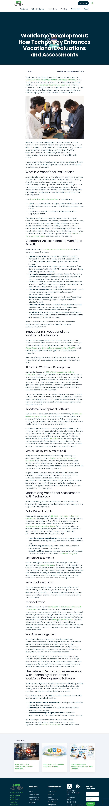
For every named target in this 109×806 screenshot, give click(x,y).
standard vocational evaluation (43, 199)
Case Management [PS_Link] (53, 798)
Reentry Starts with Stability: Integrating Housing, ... (53, 765)
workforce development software (40, 526)
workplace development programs (55, 85)
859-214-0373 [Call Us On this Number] (71, 802)
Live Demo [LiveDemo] (83, 3)
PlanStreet (54, 438)
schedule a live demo (51, 725)
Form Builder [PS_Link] (52, 802)
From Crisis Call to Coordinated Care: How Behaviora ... (24, 766)
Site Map (32, 803)
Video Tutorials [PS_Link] (34, 794)
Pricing (64, 9)
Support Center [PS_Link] (34, 797)
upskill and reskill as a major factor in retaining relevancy (50, 80)
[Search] (92, 3)
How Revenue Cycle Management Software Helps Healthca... (82, 766)
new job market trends (63, 619)
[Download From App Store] (69, 786)
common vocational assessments (57, 249)
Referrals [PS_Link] (51, 794)
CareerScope (31, 348)
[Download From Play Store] (78, 786)
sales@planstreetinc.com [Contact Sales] (76, 805)
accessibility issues (46, 565)
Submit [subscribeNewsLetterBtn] (90, 804)
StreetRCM (52, 9)
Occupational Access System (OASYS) (58, 348)
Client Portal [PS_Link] (52, 791)
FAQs (31, 791)
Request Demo (34, 800)
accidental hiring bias (68, 553)
